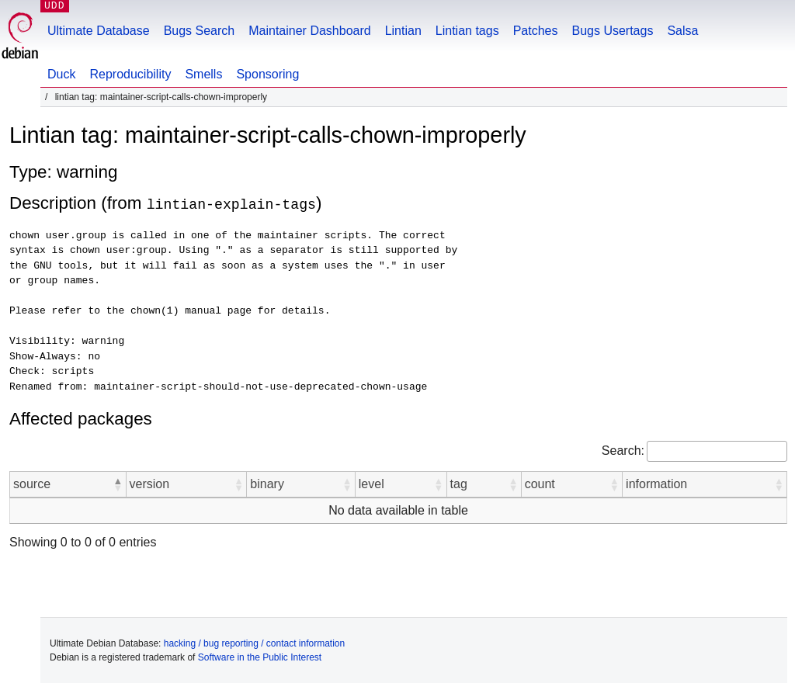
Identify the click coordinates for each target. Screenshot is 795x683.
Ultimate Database (98, 30)
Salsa (682, 30)
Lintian (403, 30)
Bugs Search (199, 30)
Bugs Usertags (612, 30)
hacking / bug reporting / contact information (254, 642)
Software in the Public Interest (259, 656)
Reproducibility (130, 74)
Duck (61, 74)
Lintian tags (467, 30)
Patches (535, 30)
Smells (203, 74)
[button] (118, 483)
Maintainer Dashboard (309, 30)
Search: (623, 449)
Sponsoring (267, 74)
